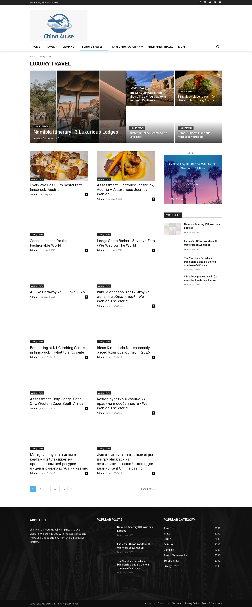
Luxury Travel (41, 126)
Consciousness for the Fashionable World (48, 243)
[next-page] (72, 489)
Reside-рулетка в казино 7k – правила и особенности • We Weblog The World (123, 403)
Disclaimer (177, 603)
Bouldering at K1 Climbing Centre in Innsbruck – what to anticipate (57, 350)
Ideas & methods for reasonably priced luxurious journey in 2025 (123, 350)
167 (63, 488)
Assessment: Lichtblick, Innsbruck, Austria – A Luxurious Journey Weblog (125, 189)
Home (33, 56)
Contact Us (163, 603)
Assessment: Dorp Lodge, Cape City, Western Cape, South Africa (56, 401)
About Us (150, 603)
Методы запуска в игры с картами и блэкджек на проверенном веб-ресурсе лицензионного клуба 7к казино (59, 461)
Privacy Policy (192, 603)
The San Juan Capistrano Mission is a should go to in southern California (200, 262)
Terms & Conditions (212, 603)
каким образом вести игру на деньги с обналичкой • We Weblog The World (123, 296)
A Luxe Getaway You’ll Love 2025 (57, 292)
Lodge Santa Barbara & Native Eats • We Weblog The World (126, 243)
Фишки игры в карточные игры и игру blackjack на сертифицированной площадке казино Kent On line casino (125, 461)
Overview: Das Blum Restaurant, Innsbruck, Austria (56, 187)
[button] (217, 46)
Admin (33, 194)
